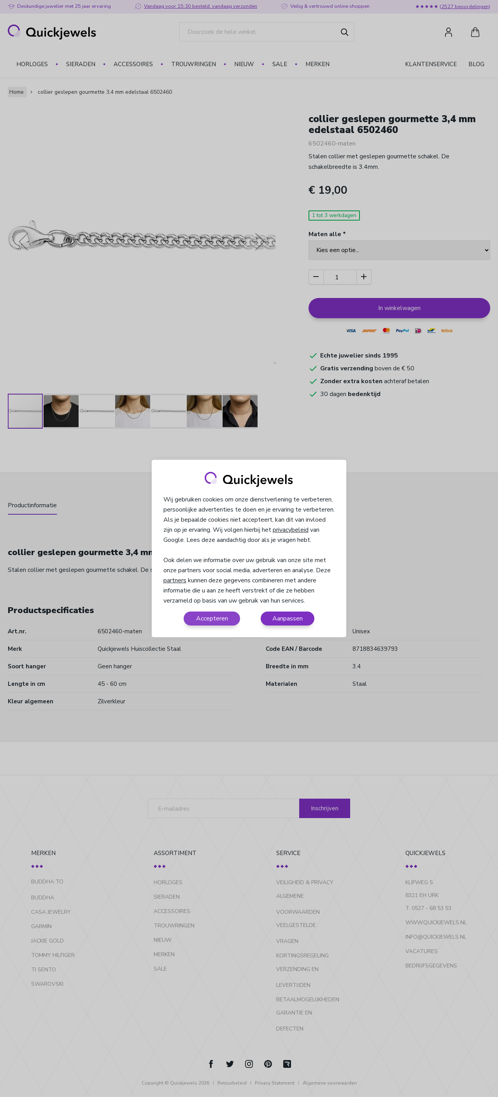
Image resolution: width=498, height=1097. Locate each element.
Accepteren (212, 618)
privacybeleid (291, 530)
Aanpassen (287, 618)
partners (174, 580)
